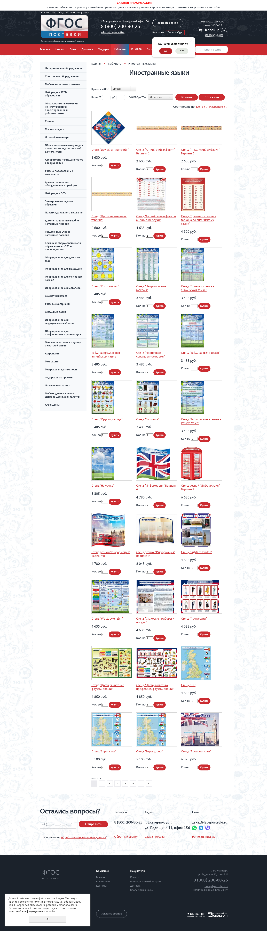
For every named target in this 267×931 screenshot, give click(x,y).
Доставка (87, 49)
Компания (102, 871)
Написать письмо (203, 836)
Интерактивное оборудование (63, 68)
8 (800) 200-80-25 (120, 27)
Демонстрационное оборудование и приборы (61, 184)
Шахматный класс (56, 296)
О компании (103, 881)
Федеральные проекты (59, 378)
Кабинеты (120, 49)
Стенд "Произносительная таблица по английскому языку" (198, 220)
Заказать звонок (168, 23)
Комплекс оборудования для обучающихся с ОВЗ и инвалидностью (63, 246)
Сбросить (212, 97)
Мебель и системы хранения (62, 84)
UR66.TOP (196, 914)
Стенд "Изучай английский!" (110, 150)
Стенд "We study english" (107, 618)
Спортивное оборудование (61, 76)
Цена (94, 97)
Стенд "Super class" (103, 751)
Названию (216, 107)
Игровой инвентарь (57, 137)
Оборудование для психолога (63, 269)
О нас (73, 49)
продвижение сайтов (196, 916)
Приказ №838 (100, 89)
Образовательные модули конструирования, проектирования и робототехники (61, 109)
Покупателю (137, 871)
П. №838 (136, 49)
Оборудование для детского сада (62, 259)
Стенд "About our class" (196, 751)
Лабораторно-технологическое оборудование (64, 162)
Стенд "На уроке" (102, 485)
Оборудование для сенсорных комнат (63, 279)
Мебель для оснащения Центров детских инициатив (62, 395)
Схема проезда (155, 836)
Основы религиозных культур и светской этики (63, 344)
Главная (45, 49)
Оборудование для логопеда (63, 288)
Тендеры (103, 49)
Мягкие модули (54, 129)
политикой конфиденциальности (28, 911)
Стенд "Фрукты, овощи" (106, 419)
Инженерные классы (57, 386)
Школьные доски (55, 312)
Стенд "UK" (188, 685)
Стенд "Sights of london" (196, 552)
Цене (199, 107)
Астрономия (52, 354)
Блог (149, 49)
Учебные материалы (57, 304)
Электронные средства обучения (59, 203)
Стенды (49, 121)
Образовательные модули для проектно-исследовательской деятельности (64, 148)
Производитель (137, 97)
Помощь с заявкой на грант (145, 881)
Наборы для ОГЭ (55, 193)
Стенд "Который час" (105, 286)
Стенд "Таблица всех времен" (200, 353)
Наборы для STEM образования (56, 94)
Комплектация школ (141, 890)
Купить (115, 165)
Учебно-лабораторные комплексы (59, 173)
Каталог (60, 49)
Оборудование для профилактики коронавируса (63, 333)
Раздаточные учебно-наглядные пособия (58, 234)
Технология (52, 362)
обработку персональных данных (83, 837)
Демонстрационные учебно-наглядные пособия (62, 223)
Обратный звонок (126, 836)
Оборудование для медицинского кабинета (59, 322)
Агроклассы (52, 405)
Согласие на (75, 837)
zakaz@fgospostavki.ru (112, 32)
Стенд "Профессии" (194, 618)
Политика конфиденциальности (210, 890)
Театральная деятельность (61, 370)
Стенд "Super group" (149, 751)
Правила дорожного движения (64, 213)
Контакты (101, 886)
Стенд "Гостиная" (147, 419)
